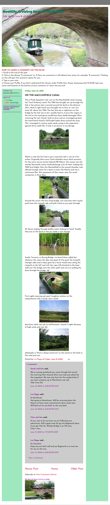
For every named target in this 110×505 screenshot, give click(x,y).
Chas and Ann (37, 417)
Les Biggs (35, 394)
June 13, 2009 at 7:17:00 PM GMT (44, 432)
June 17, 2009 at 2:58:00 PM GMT (45, 452)
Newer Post (31, 469)
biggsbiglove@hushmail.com (11, 93)
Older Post (77, 469)
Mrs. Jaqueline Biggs (12, 102)
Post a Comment (36, 458)
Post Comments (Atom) (46, 475)
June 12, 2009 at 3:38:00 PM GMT (45, 386)
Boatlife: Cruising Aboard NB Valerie (33, 11)
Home (54, 469)
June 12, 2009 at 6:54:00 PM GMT (45, 409)
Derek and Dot (37, 369)
